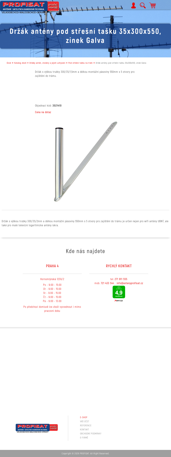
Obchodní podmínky (90, 433)
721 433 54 (107, 283)
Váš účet (84, 421)
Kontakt (84, 429)
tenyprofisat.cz (134, 283)
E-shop (83, 417)
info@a (121, 283)
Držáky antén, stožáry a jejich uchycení (47, 63)
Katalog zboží (20, 63)
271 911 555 (121, 279)
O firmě (84, 437)
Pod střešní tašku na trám (80, 63)
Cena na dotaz (43, 112)
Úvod (9, 63)
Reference (85, 425)
